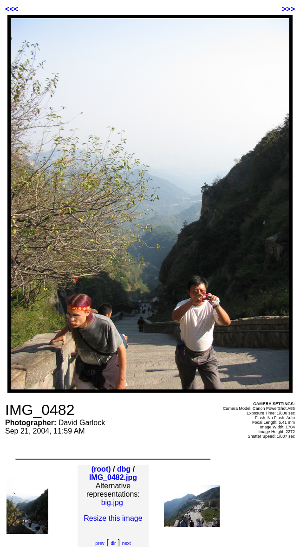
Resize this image (113, 518)
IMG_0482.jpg (113, 477)
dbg (123, 469)
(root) (101, 469)
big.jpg (112, 502)
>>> (288, 9)
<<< (11, 9)
